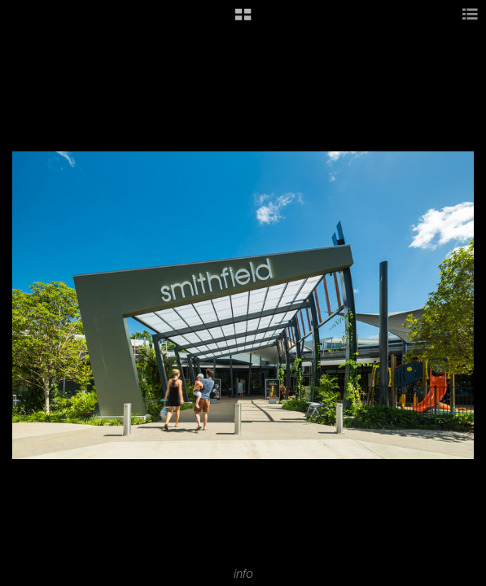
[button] (243, 20)
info (243, 573)
